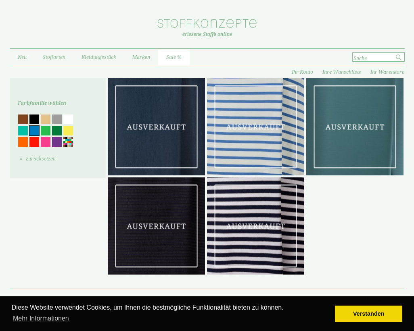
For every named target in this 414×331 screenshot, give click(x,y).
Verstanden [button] (369, 313)
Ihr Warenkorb (387, 72)
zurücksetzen (41, 159)
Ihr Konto (302, 72)
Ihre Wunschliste (341, 72)
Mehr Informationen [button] (41, 318)
